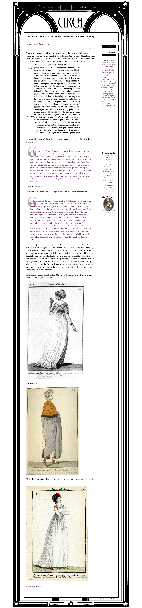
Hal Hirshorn (108, 164)
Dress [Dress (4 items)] (106, 74)
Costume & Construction (108, 158)
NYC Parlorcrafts (108, 180)
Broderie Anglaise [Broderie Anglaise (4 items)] (108, 66)
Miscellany (68, 36)
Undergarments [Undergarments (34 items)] (108, 106)
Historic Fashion (36, 36)
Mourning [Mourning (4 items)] (107, 87)
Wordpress (115, 598)
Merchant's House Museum (108, 172)
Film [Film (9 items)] (104, 78)
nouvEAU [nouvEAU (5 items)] (113, 87)
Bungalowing (108, 155)
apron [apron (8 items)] (103, 64)
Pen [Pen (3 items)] (112, 89)
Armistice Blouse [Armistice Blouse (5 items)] (110, 64)
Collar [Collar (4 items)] (111, 68)
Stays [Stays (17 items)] (113, 100)
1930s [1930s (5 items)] (108, 60)
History (28, 586)
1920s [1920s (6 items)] (105, 60)
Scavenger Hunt (108, 185)
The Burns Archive (108, 192)
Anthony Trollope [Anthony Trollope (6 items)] (108, 62)
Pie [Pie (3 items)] (113, 93)
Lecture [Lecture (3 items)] (107, 83)
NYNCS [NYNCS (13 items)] (107, 89)
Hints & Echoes (108, 167)
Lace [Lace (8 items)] (103, 84)
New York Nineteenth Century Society (108, 177)
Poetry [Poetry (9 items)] (104, 96)
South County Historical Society (108, 188)
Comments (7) (30, 588)
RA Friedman (108, 182)
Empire (34, 586)
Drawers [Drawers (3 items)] (112, 72)
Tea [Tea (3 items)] (105, 101)
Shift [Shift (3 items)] (114, 97)
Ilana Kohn (108, 169)
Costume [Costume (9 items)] (105, 70)
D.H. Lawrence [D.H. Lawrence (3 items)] (106, 72)
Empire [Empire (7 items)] (112, 76)
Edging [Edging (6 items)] (110, 74)
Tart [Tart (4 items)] (103, 101)
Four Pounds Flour (108, 162)
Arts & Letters (53, 36)
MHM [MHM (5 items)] (107, 85)
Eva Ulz (105, 598)
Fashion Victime (38, 44)
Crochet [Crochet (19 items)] (111, 70)
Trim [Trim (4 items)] (108, 103)
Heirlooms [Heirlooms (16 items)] (106, 80)
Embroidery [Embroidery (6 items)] (105, 76)
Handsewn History (85, 36)
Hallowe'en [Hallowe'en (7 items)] (110, 78)
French (39, 586)
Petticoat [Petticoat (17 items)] (108, 91)
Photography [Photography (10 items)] (107, 94)
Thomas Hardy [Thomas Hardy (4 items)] (111, 101)
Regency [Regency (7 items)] (110, 97)
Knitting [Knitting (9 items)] (113, 82)
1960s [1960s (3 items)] (112, 60)
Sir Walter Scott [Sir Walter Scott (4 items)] (106, 99)
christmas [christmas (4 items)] (106, 68)
